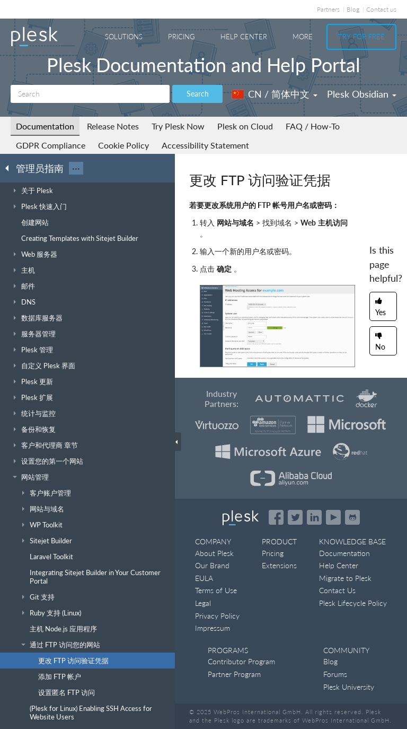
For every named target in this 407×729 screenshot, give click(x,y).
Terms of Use (216, 590)
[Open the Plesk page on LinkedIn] (314, 517)
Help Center (243, 36)
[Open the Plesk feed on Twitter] (295, 517)
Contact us (381, 9)
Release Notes (113, 126)
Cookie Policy (123, 145)
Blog (353, 9)
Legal (203, 603)
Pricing (181, 36)
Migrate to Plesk (345, 578)
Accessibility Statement (205, 145)
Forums (335, 674)
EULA (204, 578)
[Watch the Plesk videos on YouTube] (333, 517)
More (303, 36)
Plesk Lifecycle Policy (353, 603)
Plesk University (348, 686)
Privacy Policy (217, 615)
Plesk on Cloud (245, 126)
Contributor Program (241, 661)
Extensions (279, 565)
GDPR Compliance (50, 145)
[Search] (90, 94)
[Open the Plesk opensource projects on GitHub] (352, 517)
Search (198, 93)
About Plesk (214, 553)
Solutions (124, 36)
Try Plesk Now (178, 126)
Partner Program (234, 674)
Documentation (45, 126)
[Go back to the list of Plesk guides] (10, 167)
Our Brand (212, 565)
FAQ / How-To (313, 126)
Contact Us (337, 590)
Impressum (212, 627)
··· (76, 168)
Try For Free (361, 36)
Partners (328, 9)
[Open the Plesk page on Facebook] (276, 517)
